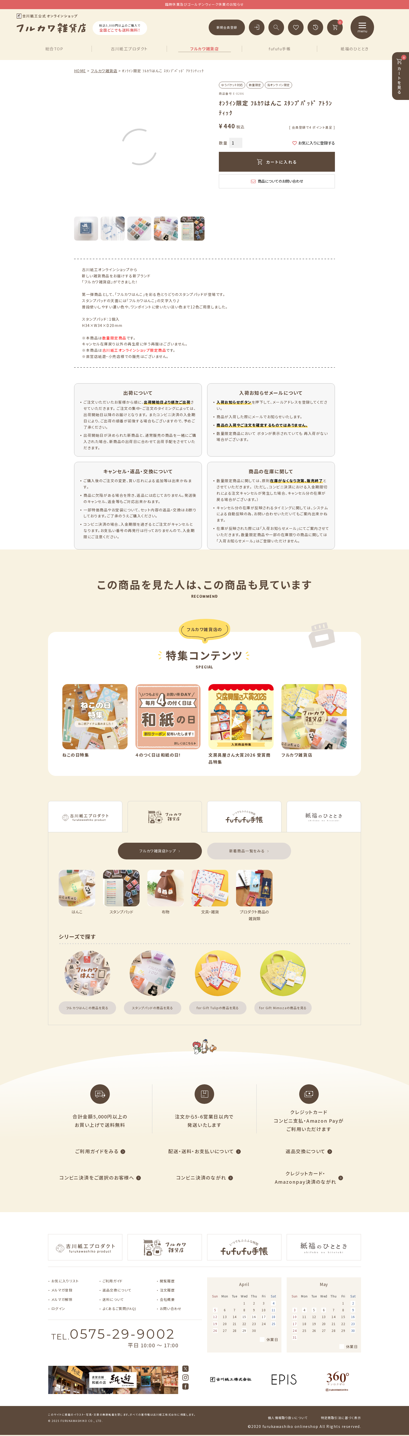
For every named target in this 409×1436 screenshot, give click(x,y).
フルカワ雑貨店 (204, 48)
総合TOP (54, 48)
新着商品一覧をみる (247, 850)
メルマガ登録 (62, 1290)
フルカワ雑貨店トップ (157, 850)
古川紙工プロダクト (129, 48)
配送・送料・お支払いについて (201, 1151)
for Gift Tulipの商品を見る (218, 1008)
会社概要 (167, 1299)
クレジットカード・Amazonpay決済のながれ (305, 1177)
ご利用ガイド (113, 1280)
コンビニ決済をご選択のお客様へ (96, 1177)
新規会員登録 (226, 27)
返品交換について (306, 1151)
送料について (113, 1299)
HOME (80, 70)
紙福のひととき (355, 48)
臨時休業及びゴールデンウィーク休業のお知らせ (204, 4)
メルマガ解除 (62, 1299)
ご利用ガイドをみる (96, 1151)
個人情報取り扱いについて (288, 1417)
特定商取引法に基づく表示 (341, 1417)
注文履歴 (167, 1290)
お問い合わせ (171, 1308)
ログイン (58, 1308)
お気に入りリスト (65, 1280)
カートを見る (401, 75)
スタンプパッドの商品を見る (152, 1008)
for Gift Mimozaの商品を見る (283, 1008)
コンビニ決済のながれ (201, 1177)
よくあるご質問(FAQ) (119, 1308)
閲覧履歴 (167, 1280)
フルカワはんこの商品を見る (87, 1008)
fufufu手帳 (280, 48)
